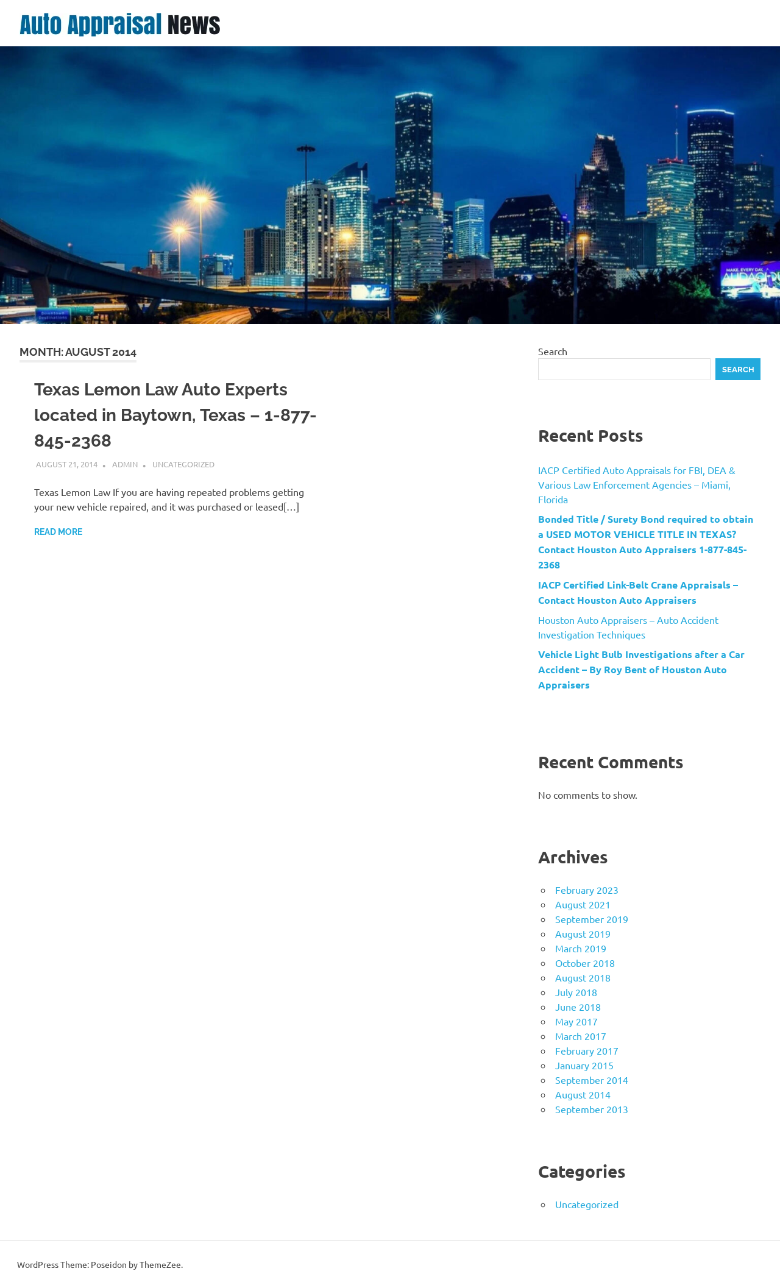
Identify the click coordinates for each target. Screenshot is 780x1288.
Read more (58, 532)
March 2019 (580, 948)
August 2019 (583, 933)
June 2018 (578, 1006)
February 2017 (587, 1050)
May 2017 (576, 1021)
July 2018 (576, 992)
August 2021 (583, 904)
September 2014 (591, 1080)
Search (552, 351)
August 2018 (583, 977)
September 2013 (591, 1109)
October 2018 (585, 963)
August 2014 (583, 1094)
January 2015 (584, 1065)
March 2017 (580, 1036)
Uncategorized (183, 464)
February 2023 (587, 889)
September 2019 (591, 919)
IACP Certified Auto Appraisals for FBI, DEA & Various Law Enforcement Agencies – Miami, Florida (637, 484)
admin (125, 464)
